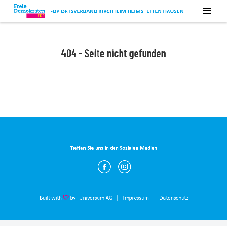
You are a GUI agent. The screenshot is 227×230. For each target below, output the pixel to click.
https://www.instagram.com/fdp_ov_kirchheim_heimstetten (124, 166)
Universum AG (95, 198)
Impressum (136, 198)
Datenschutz (174, 198)
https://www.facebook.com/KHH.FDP (104, 166)
